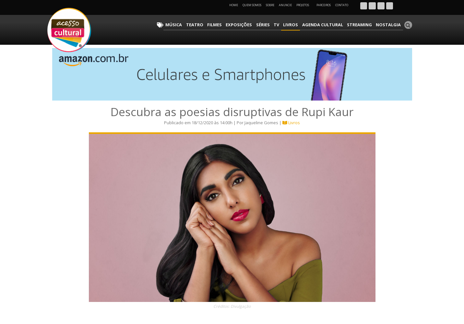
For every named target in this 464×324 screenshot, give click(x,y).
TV (287, 24)
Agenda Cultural (329, 24)
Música (193, 24)
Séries (274, 24)
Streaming (363, 24)
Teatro (212, 24)
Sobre (270, 5)
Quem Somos (252, 5)
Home (233, 5)
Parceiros (323, 5)
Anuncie (285, 5)
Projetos (305, 5)
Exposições (252, 24)
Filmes (230, 24)
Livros (300, 24)
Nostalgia (389, 24)
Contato (341, 5)
